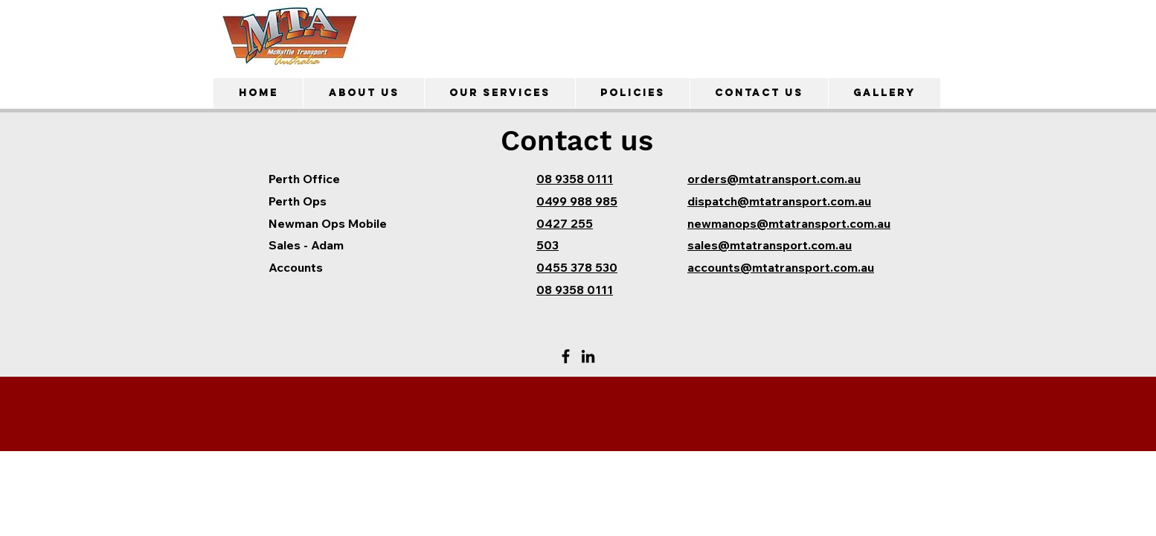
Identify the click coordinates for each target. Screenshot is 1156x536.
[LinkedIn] (588, 356)
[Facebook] (565, 356)
